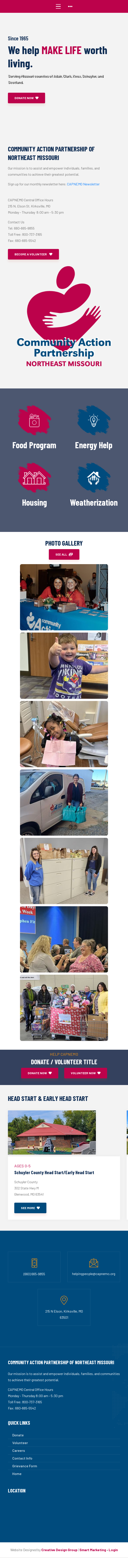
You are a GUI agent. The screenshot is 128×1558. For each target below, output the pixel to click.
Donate (18, 1436)
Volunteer (20, 1443)
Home (17, 1474)
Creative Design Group (59, 1550)
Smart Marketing (92, 1550)
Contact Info (22, 1459)
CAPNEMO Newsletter (83, 184)
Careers (18, 1451)
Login (113, 1550)
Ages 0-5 (22, 1165)
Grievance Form (24, 1466)
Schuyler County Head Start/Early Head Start (58, 1172)
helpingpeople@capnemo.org (93, 1274)
